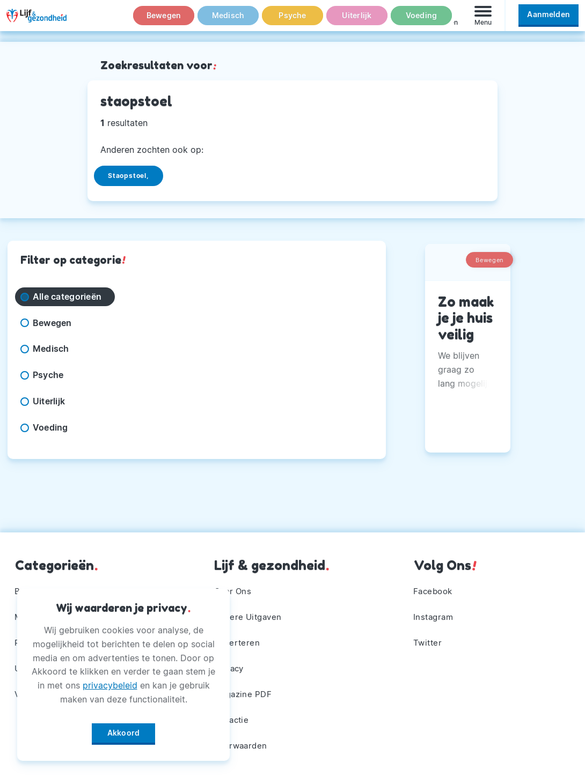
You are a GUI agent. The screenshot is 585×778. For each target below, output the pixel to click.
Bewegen (164, 21)
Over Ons (234, 584)
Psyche (292, 21)
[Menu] (483, 20)
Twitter (429, 638)
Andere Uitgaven (250, 611)
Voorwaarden (243, 744)
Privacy (230, 665)
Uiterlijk (357, 21)
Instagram (435, 611)
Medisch (228, 21)
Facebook (435, 584)
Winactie (232, 718)
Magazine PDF (245, 691)
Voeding (421, 21)
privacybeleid (110, 681)
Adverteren (238, 638)
